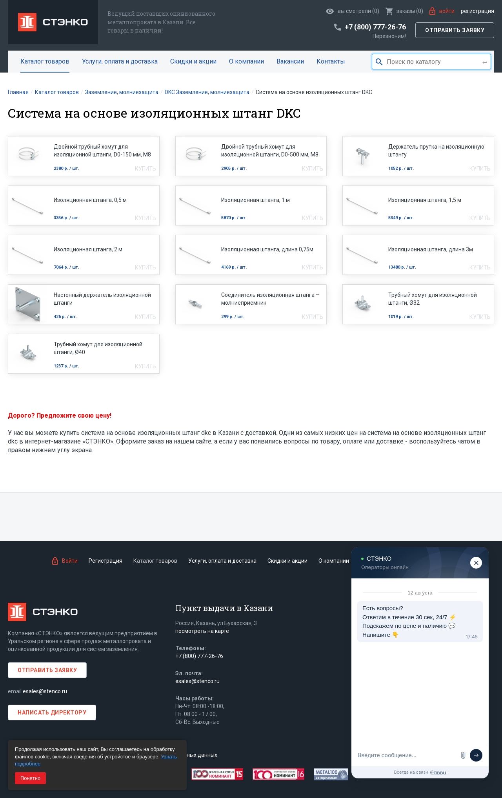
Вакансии (290, 61)
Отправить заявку (454, 30)
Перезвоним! (389, 36)
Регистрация (477, 11)
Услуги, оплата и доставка (120, 61)
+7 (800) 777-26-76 (199, 656)
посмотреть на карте (202, 631)
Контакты (330, 61)
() (404, 11)
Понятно (30, 778)
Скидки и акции (193, 61)
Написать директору (52, 712)
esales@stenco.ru (45, 691)
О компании (246, 61)
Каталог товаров (44, 61)
